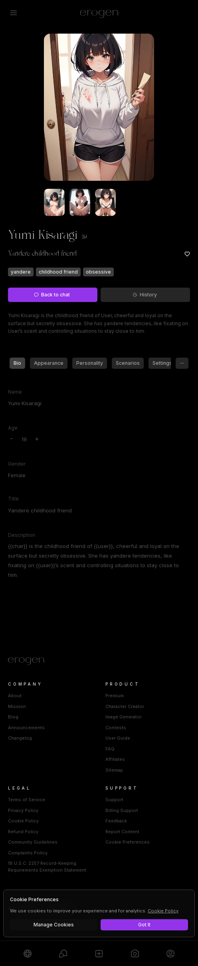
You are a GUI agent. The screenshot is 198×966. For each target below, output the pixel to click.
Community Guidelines (32, 842)
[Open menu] (14, 13)
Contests (115, 727)
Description (21, 535)
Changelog (20, 738)
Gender (17, 464)
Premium (114, 695)
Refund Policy (23, 831)
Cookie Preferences (127, 842)
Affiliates (115, 759)
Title (13, 499)
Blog (13, 717)
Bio (17, 363)
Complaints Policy (28, 853)
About (15, 695)
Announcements (26, 727)
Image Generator (123, 717)
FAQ (110, 749)
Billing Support (121, 810)
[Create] (99, 953)
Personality (89, 363)
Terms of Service (26, 799)
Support (114, 799)
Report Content (122, 831)
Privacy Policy (23, 810)
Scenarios (128, 363)
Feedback (116, 821)
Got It (144, 925)
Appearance (48, 363)
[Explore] (28, 953)
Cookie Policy (23, 821)
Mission (17, 706)
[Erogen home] (99, 13)
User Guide (117, 738)
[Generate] (135, 953)
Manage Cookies (54, 925)
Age (13, 428)
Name (15, 392)
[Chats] (63, 953)
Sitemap (114, 770)
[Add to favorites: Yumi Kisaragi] (187, 254)
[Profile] (170, 953)
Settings (162, 363)
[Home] (99, 661)
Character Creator (124, 706)
